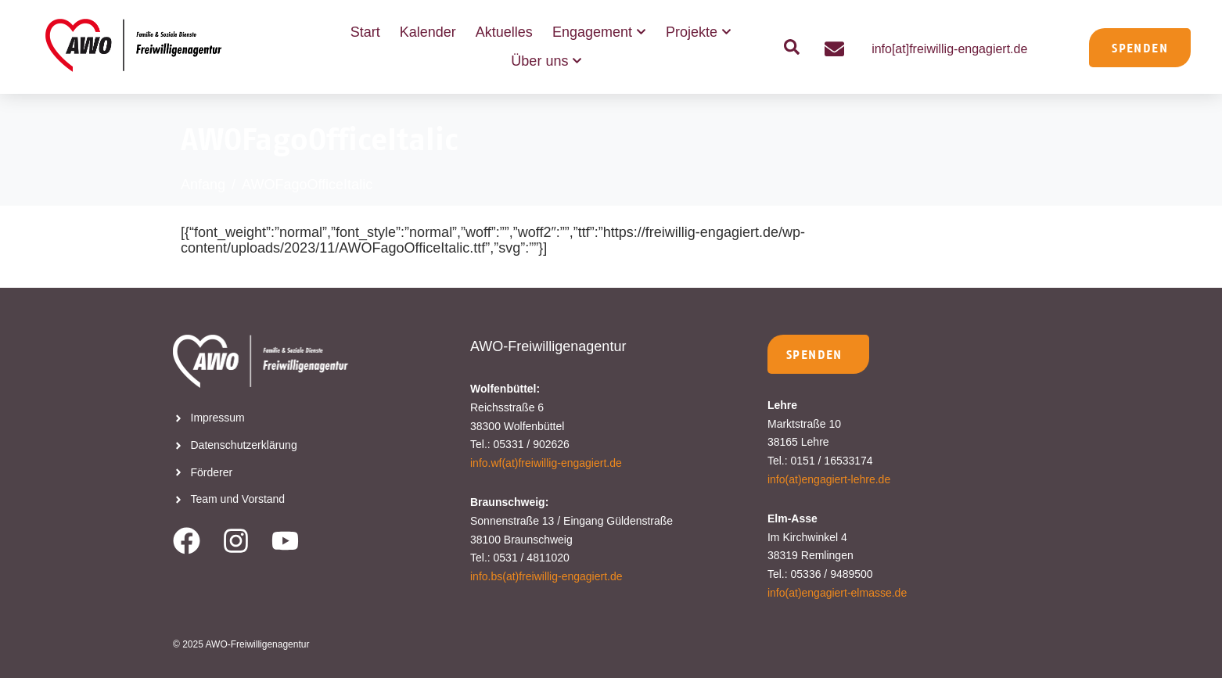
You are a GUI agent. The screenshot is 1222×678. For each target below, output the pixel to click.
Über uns (546, 61)
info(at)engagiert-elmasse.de (837, 593)
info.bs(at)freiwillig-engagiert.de (546, 576)
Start (365, 32)
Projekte (698, 32)
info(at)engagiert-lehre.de (828, 479)
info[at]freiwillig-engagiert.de (949, 49)
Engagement (599, 32)
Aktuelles (504, 32)
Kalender (428, 32)
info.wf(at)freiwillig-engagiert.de (546, 463)
